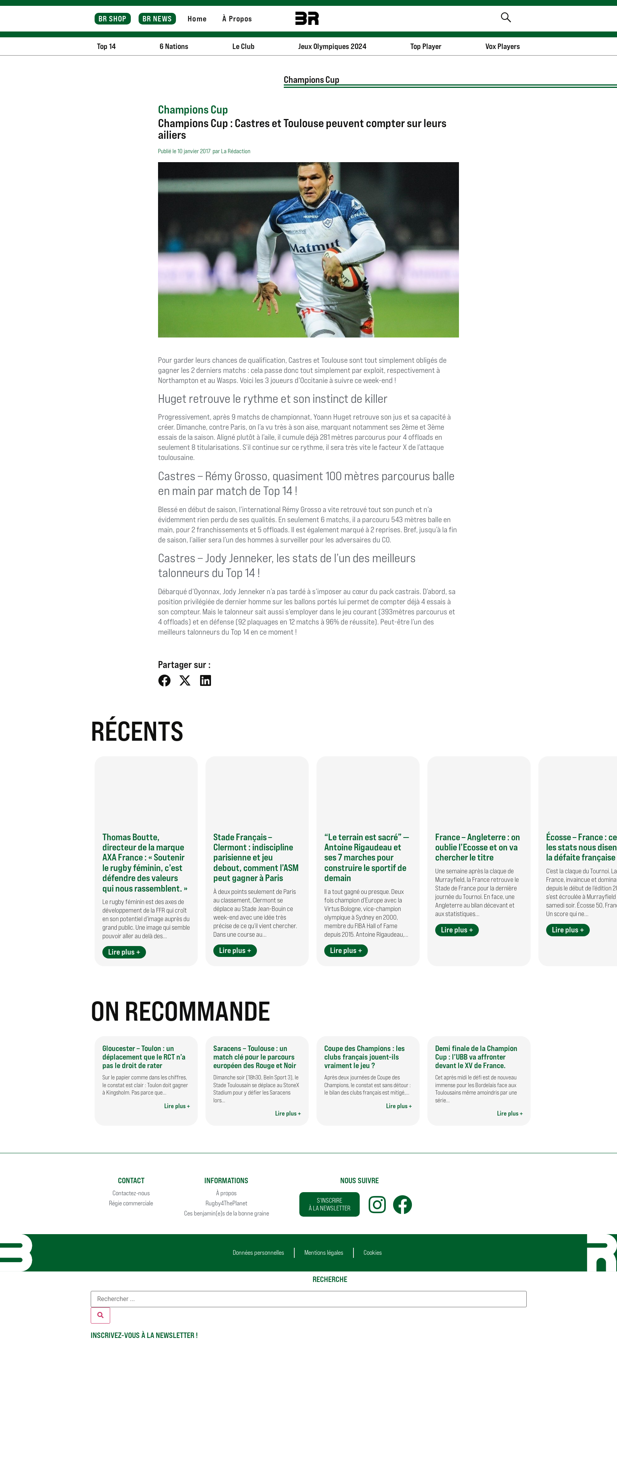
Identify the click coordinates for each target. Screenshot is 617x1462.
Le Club (243, 46)
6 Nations (174, 46)
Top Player (425, 46)
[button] (164, 680)
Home (197, 18)
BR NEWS (157, 18)
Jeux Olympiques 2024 (332, 46)
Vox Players (502, 46)
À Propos (237, 18)
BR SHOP (112, 18)
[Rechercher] (100, 1315)
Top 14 (106, 46)
